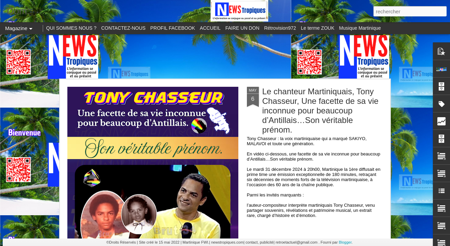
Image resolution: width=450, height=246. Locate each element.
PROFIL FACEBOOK (172, 28)
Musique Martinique (360, 28)
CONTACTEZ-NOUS (123, 28)
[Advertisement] (225, 56)
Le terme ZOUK (317, 28)
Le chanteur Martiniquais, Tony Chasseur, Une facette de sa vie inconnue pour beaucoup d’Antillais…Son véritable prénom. (320, 110)
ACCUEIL (210, 28)
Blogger (345, 242)
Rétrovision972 (280, 28)
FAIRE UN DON (242, 28)
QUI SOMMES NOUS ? (71, 28)
